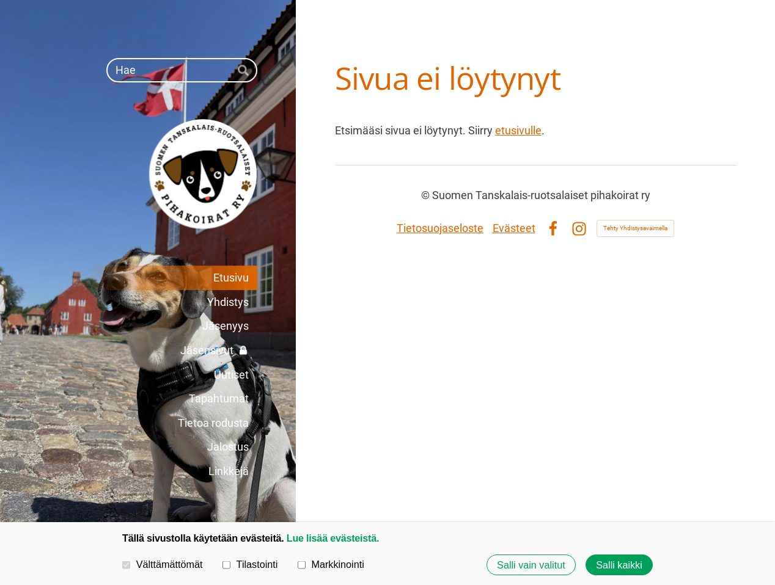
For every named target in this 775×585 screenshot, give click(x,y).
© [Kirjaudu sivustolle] (426, 195)
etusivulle (518, 130)
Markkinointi (331, 564)
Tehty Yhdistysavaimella (635, 228)
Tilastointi (249, 564)
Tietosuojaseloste (440, 228)
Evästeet (514, 228)
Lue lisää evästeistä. (333, 537)
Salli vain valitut (531, 564)
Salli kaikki (619, 564)
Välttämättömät (162, 564)
